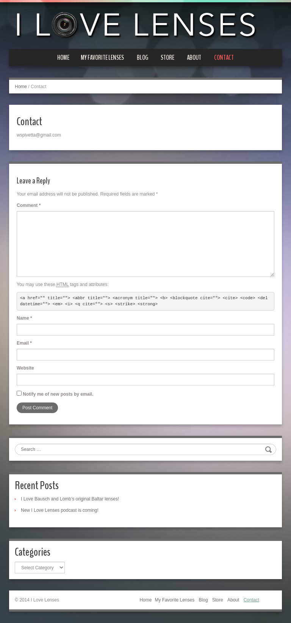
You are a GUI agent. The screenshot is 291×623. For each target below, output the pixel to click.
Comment (29, 205)
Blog (142, 57)
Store (167, 57)
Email (24, 343)
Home (63, 57)
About (194, 57)
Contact (224, 57)
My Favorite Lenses (102, 57)
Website (25, 368)
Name (24, 318)
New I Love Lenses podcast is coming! (60, 510)
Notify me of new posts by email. (58, 394)
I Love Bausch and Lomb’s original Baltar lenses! (70, 499)
